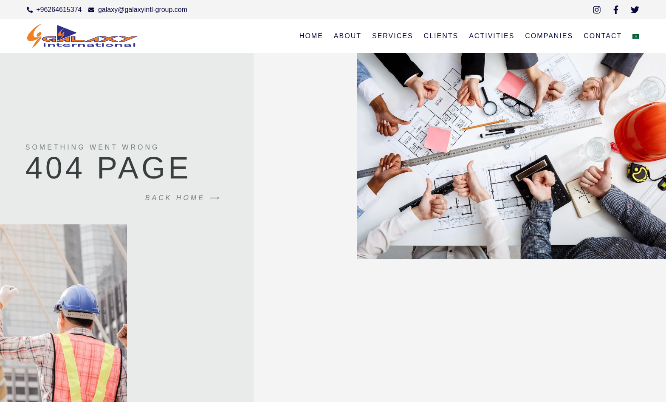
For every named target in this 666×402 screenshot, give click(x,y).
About (347, 36)
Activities (491, 36)
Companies (549, 36)
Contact (603, 36)
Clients (441, 36)
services (392, 36)
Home (311, 36)
